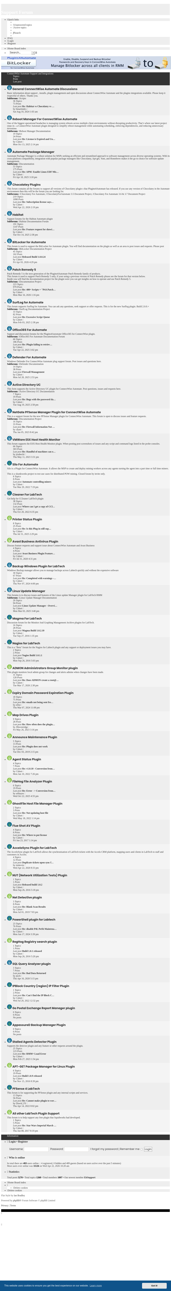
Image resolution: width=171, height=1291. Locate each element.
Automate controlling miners (36, 482)
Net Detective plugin (27, 897)
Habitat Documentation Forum (34, 221)
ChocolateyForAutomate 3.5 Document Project (69, 194)
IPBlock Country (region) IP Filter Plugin (40, 986)
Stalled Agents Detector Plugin (34, 1042)
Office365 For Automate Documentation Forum (42, 336)
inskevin (20, 865)
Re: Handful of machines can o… (39, 451)
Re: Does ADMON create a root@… (40, 680)
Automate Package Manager (33, 152)
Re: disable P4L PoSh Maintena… (39, 929)
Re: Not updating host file (35, 813)
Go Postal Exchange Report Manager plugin (43, 1008)
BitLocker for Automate (29, 242)
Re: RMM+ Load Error (34, 1054)
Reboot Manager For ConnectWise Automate (44, 119)
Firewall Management (33, 372)
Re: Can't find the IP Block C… (38, 995)
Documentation (26, 164)
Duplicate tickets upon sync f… (37, 862)
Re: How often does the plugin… (38, 724)
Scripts (22, 98)
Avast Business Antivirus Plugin (35, 542)
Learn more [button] (96, 1285)
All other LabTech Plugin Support (36, 1114)
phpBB (16, 1200)
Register (23, 1141)
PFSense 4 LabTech (26, 1089)
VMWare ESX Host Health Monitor (36, 440)
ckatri (18, 429)
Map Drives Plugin (25, 715)
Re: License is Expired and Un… (38, 139)
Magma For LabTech (27, 619)
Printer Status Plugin (27, 519)
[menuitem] (22, 25)
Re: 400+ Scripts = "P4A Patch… (39, 289)
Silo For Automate (25, 464)
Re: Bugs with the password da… (39, 399)
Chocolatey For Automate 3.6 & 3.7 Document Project (119, 194)
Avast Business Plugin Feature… (38, 553)
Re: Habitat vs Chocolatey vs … (38, 106)
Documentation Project (30, 281)
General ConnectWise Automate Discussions (44, 89)
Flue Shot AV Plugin (26, 826)
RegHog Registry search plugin (34, 942)
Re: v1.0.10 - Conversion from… (38, 768)
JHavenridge (22, 727)
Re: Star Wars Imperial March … (39, 1125)
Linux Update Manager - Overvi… (39, 605)
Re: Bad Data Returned (34, 973)
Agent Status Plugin (26, 759)
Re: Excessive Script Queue (36, 317)
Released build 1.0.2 (32, 884)
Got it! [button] (154, 1286)
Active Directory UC (26, 385)
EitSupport (89, 1177)
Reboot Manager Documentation (35, 131)
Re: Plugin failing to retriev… (37, 344)
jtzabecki (20, 454)
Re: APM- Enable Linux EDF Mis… (40, 172)
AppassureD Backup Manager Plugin (39, 1025)
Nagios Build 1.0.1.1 (32, 655)
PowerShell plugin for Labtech (33, 920)
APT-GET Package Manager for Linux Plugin (43, 1067)
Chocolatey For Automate (32, 194)
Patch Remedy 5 (24, 270)
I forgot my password (104, 1149)
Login (12, 1141)
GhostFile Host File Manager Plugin (37, 804)
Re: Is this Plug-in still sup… (36, 528)
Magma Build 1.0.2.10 (33, 630)
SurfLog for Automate (27, 302)
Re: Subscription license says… (38, 202)
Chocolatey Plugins (26, 185)
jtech (18, 976)
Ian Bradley (19, 1195)
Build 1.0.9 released (32, 1076)
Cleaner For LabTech (27, 495)
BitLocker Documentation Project (35, 249)
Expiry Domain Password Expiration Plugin (43, 693)
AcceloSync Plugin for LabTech (34, 848)
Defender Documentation (31, 364)
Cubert (19, 141)
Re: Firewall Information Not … (38, 427)
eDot (18, 705)
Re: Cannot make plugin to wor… (39, 1100)
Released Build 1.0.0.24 (33, 257)
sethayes (20, 793)
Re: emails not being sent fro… (37, 702)
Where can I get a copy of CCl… (38, 506)
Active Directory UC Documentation (37, 391)
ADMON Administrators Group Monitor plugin (45, 668)
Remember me (131, 1149)
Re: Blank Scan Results (34, 907)
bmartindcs (21, 109)
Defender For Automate (29, 357)
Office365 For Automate (29, 330)
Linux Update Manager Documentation (38, 598)
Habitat (17, 215)
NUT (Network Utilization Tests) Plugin (39, 875)
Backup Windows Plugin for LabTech (38, 566)
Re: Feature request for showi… (38, 229)
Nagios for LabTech (26, 643)
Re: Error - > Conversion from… (39, 791)
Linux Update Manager (28, 591)
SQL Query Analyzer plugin (31, 964)
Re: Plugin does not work (35, 746)
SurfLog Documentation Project (34, 309)
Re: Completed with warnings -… (39, 578)
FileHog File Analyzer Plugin (32, 781)
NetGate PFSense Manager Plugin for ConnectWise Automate (56, 412)
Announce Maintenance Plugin (34, 737)
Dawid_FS (21, 1103)
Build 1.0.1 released (32, 951)
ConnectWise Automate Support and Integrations (30, 73)
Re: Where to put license (34, 835)
